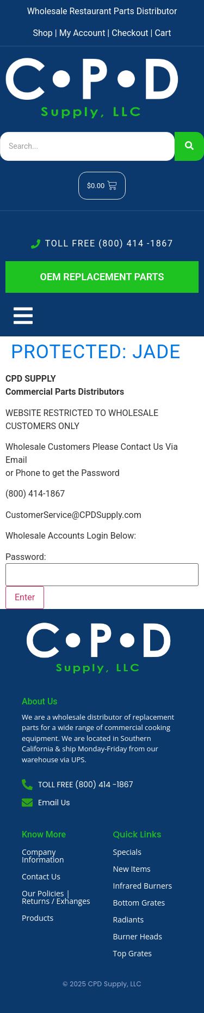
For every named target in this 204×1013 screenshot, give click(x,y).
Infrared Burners (142, 886)
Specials (127, 852)
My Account (82, 33)
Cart (162, 33)
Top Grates (132, 953)
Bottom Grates (139, 902)
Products (37, 918)
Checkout (130, 33)
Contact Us (41, 876)
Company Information (43, 856)
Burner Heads (137, 936)
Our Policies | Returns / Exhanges (56, 897)
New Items (132, 869)
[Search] (87, 146)
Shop (42, 33)
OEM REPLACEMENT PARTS (102, 276)
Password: (25, 557)
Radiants (128, 919)
